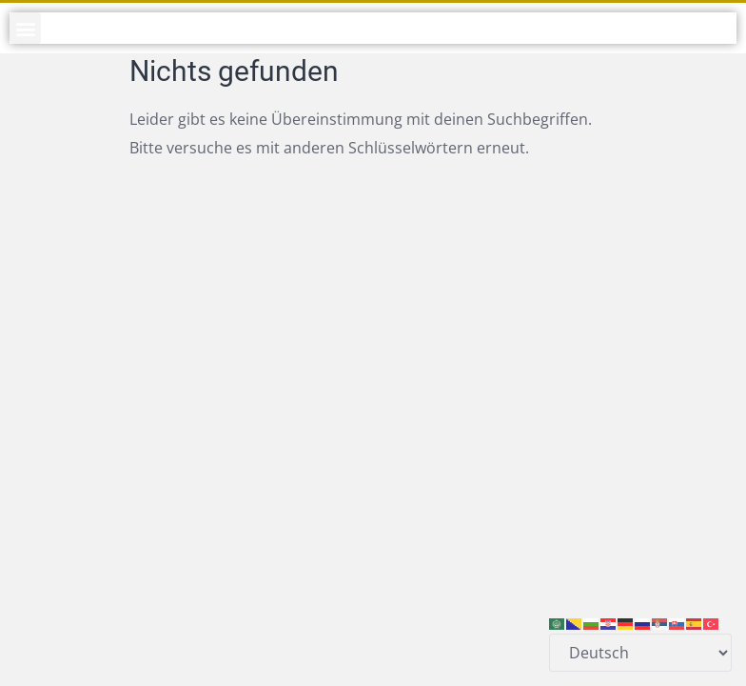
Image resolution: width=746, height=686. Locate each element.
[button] (25, 28)
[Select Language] (640, 653)
